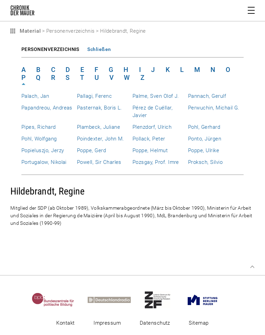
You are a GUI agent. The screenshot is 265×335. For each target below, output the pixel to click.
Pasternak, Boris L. (99, 108)
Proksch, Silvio (205, 162)
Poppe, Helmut (150, 150)
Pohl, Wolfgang (39, 139)
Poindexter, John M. (100, 139)
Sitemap (198, 323)
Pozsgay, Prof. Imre (155, 162)
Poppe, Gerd (91, 150)
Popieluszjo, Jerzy (42, 150)
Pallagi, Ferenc (94, 96)
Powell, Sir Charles (99, 162)
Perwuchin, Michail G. (213, 108)
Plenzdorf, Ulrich (151, 127)
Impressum (107, 323)
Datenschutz (155, 323)
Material (29, 31)
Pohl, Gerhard (204, 127)
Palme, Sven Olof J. (155, 96)
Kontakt (65, 323)
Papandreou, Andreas (46, 108)
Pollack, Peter (148, 139)
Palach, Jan (35, 96)
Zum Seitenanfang (252, 266)
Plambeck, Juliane (98, 127)
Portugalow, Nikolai (44, 162)
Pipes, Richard (38, 127)
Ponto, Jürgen (204, 139)
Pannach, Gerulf (207, 96)
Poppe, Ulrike (203, 150)
